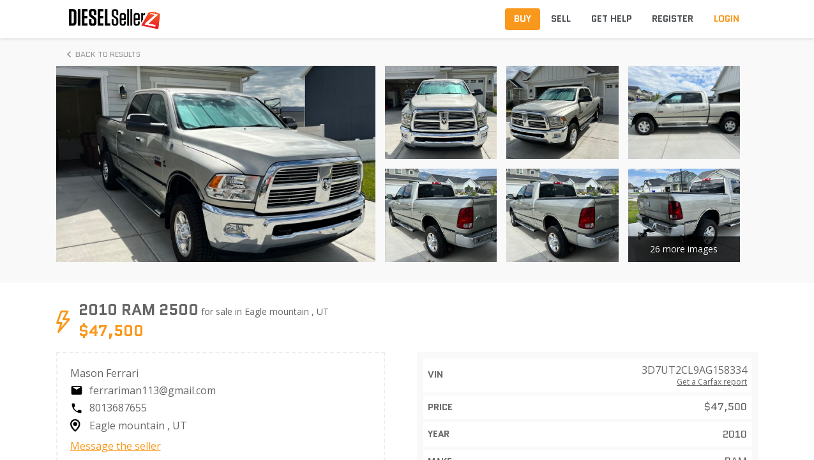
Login (726, 18)
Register (672, 18)
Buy (522, 18)
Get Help (611, 18)
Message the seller (115, 446)
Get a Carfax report (712, 382)
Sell (561, 18)
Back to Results (101, 54)
